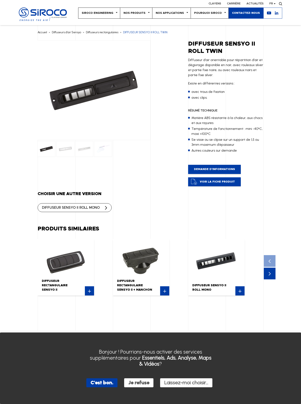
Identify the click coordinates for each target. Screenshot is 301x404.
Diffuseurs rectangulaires (102, 32)
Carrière (234, 3)
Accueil (42, 32)
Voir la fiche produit (213, 182)
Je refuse (138, 383)
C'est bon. (102, 383)
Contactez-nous (246, 13)
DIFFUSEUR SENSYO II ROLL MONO (71, 207)
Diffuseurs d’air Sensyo (66, 32)
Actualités (255, 3)
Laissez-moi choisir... (186, 383)
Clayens (215, 3)
